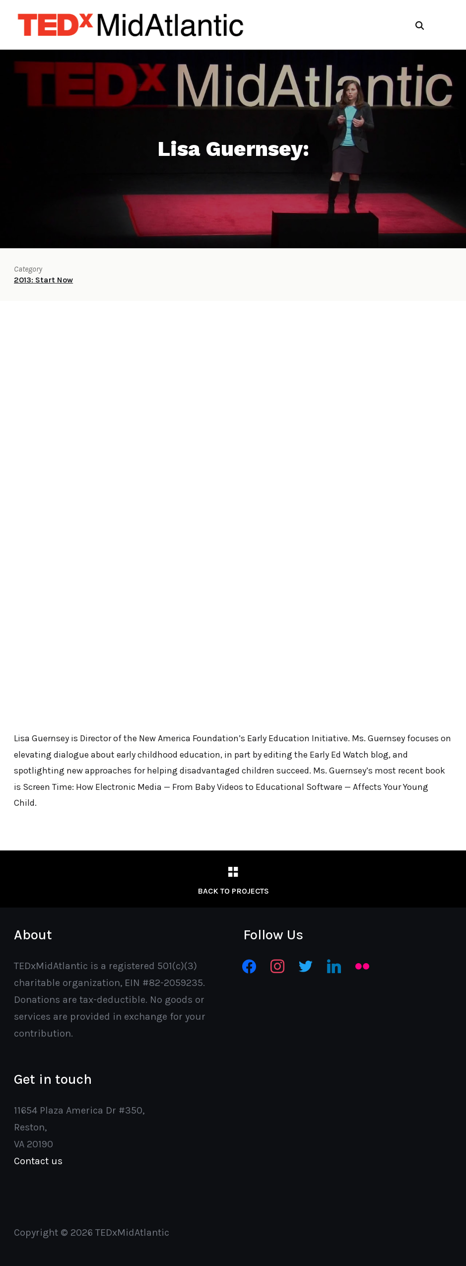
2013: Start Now (43, 279)
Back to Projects (233, 891)
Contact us (38, 1161)
